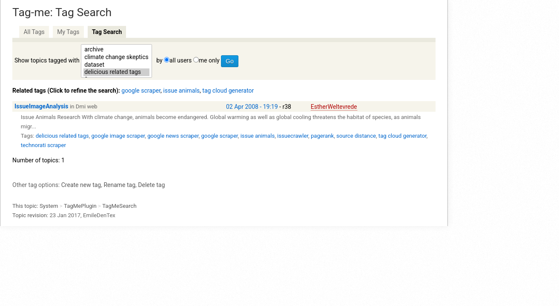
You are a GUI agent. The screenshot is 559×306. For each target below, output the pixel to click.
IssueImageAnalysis (41, 106)
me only (209, 60)
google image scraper (118, 136)
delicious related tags (116, 72)
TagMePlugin (80, 206)
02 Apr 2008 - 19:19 (252, 106)
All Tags (33, 31)
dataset (116, 65)
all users (180, 60)
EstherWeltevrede (334, 106)
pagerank (322, 136)
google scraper (141, 90)
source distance (356, 136)
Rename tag (119, 184)
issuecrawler (292, 136)
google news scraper (172, 136)
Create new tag (81, 184)
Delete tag (151, 184)
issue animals (181, 90)
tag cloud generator (228, 90)
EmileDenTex (99, 215)
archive (116, 50)
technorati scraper (43, 145)
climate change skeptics (116, 57)
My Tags (68, 31)
